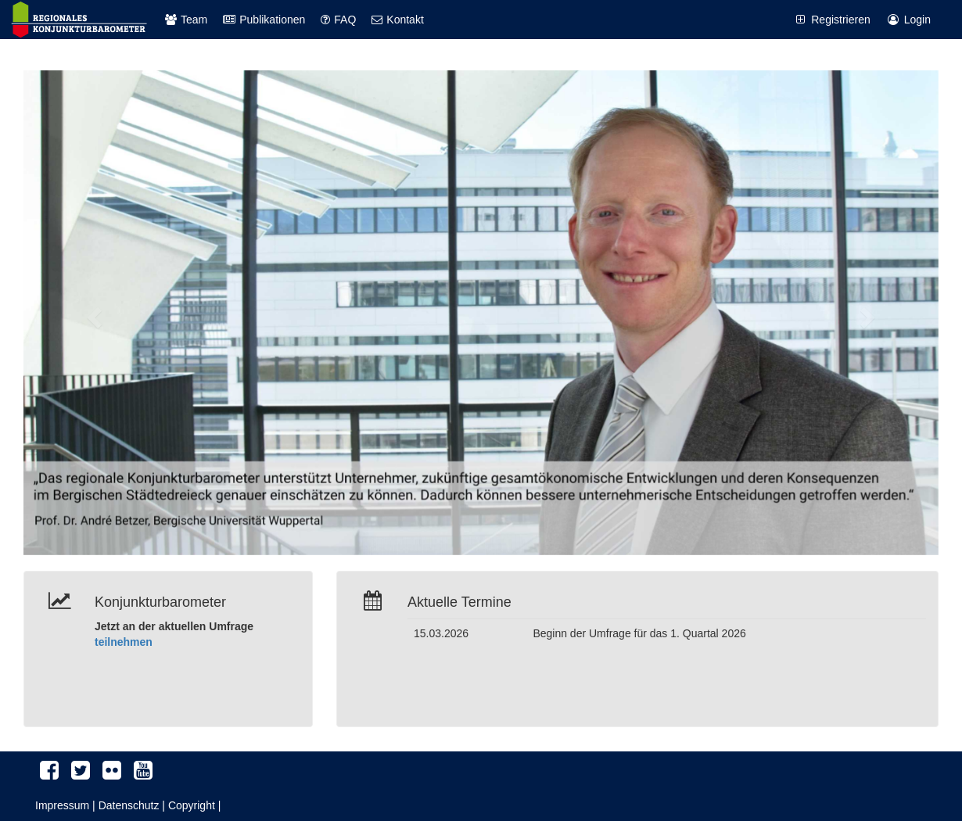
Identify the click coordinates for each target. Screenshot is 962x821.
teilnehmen (124, 642)
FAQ (338, 19)
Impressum (62, 805)
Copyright (191, 805)
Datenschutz (129, 805)
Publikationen (264, 19)
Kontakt (397, 19)
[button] (92, 312)
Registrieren (831, 19)
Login (908, 19)
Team (186, 19)
